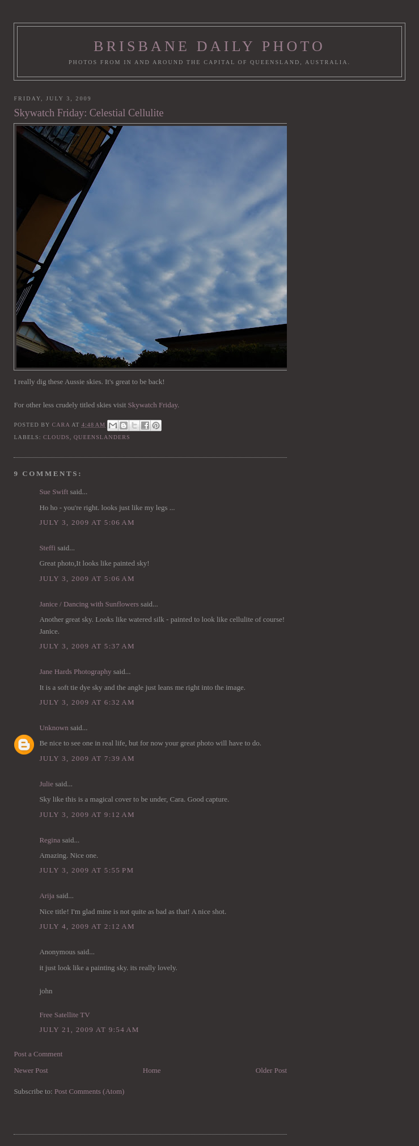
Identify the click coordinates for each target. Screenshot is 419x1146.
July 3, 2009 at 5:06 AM (87, 522)
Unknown (53, 727)
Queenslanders (102, 437)
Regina (50, 840)
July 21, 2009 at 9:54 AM (89, 1029)
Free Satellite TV (64, 1014)
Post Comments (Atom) (89, 1091)
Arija (46, 895)
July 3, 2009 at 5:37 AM (87, 646)
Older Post (271, 1070)
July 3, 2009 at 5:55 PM (86, 870)
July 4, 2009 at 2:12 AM (87, 926)
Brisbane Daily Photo (209, 46)
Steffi (47, 547)
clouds (56, 437)
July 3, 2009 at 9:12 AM (87, 814)
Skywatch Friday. (154, 405)
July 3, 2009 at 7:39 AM (87, 758)
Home (152, 1070)
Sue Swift (53, 491)
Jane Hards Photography (75, 671)
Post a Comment (38, 1054)
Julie (46, 784)
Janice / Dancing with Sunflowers (88, 604)
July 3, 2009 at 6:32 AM (87, 702)
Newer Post (31, 1070)
